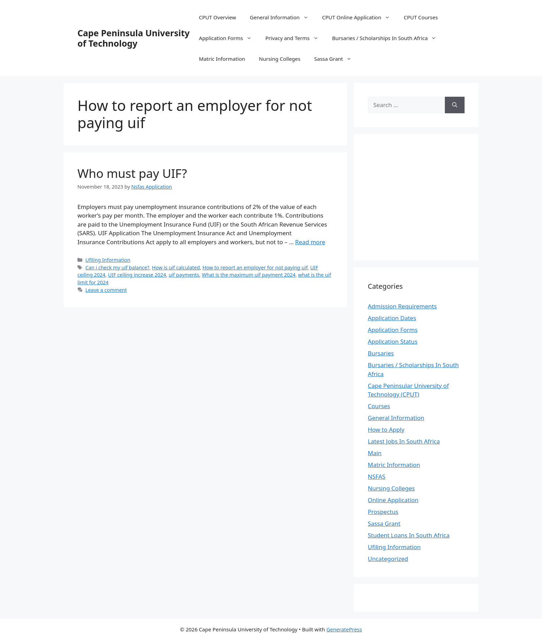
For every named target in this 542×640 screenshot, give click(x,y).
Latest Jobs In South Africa (404, 441)
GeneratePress (344, 629)
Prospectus (383, 512)
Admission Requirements (402, 306)
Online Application (393, 500)
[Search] (455, 105)
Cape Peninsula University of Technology (133, 38)
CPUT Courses (421, 17)
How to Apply (386, 429)
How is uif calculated (176, 267)
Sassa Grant (336, 58)
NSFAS (376, 476)
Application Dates (392, 318)
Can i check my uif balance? (117, 267)
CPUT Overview (217, 17)
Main (375, 453)
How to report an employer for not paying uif (255, 267)
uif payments (184, 274)
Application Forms (229, 38)
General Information (282, 17)
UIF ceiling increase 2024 (137, 274)
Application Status (393, 341)
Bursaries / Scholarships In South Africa (387, 38)
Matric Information (222, 58)
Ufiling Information (107, 260)
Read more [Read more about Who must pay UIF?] (310, 242)
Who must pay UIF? (132, 173)
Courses (379, 406)
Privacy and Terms (295, 38)
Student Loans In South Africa (409, 535)
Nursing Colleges (279, 58)
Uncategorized (388, 559)
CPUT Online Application (359, 17)
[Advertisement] (426, 196)
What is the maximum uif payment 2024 (249, 274)
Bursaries (381, 353)
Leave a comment (106, 290)
